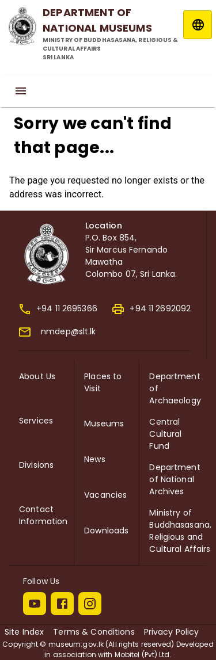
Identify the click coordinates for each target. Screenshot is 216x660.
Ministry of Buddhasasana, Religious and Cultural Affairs (180, 531)
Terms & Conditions (93, 632)
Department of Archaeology (174, 388)
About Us (37, 376)
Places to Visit (103, 382)
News (94, 459)
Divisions (36, 465)
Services (36, 420)
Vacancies (105, 495)
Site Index (24, 632)
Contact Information (43, 515)
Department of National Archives (174, 479)
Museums (104, 423)
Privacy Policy (171, 632)
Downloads (106, 530)
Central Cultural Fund (165, 434)
